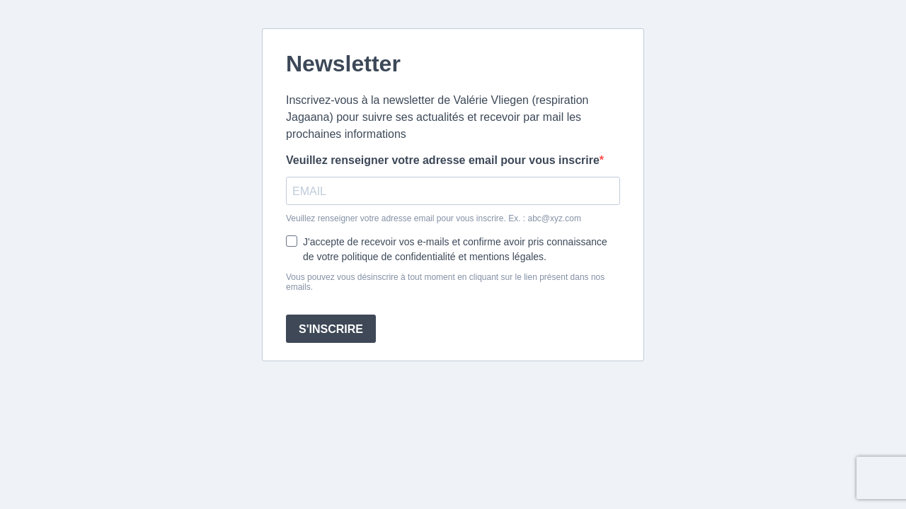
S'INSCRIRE (331, 329)
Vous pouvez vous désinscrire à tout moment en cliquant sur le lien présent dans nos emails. (445, 282)
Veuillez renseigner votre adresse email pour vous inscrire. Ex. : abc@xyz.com (433, 218)
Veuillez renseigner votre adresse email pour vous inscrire (443, 160)
